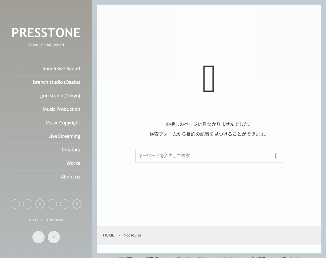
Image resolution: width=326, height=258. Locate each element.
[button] (77, 204)
